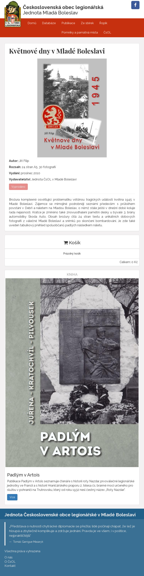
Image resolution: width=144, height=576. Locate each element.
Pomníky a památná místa (80, 32)
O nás (8, 557)
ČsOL (107, 32)
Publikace (68, 23)
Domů (32, 23)
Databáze (49, 23)
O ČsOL (10, 561)
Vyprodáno (18, 186)
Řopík (103, 23)
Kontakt (10, 566)
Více (12, 497)
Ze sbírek (87, 23)
